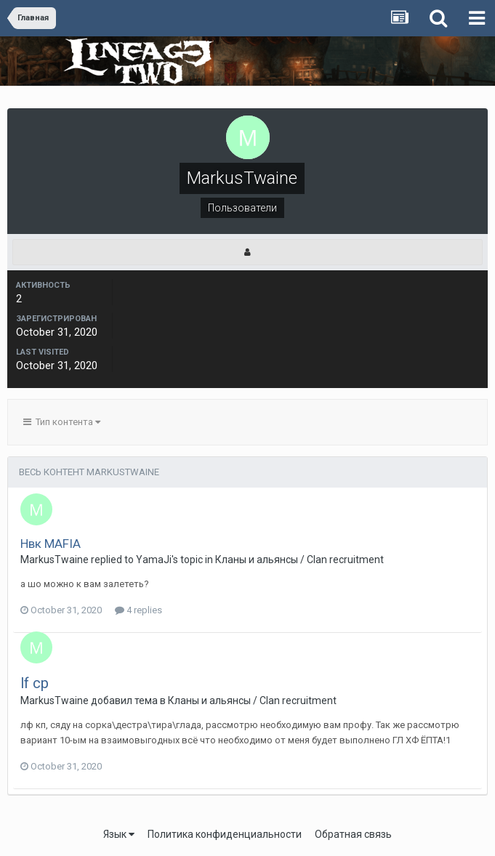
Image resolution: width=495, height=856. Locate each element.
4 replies (138, 610)
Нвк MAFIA (50, 543)
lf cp (34, 683)
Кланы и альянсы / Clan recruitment (299, 559)
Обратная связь (353, 834)
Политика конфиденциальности (225, 834)
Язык (118, 834)
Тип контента (61, 421)
